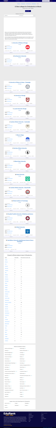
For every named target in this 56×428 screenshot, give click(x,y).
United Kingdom (43, 418)
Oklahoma (6, 293)
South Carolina (7, 298)
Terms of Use (45, 427)
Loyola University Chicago (19, 108)
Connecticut (7, 315)
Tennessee (6, 270)
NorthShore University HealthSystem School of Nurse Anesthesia (19, 241)
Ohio (5, 272)
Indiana (6, 259)
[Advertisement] (11, 25)
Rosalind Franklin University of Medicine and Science (19, 214)
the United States (9, 46)
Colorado (6, 319)
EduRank (32, 8)
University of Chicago (19, 95)
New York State (31, 415)
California (6, 340)
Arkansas (6, 276)
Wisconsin (6, 268)
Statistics (12, 52)
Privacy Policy (50, 427)
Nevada (6, 334)
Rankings (27, 52)
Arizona (6, 330)
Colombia (42, 417)
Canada (42, 414)
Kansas (6, 283)
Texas (6, 317)
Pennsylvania (7, 300)
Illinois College (20, 135)
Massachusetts (7, 321)
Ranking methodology (8, 425)
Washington (7, 338)
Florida (6, 325)
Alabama (6, 285)
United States (34, 3)
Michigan (6, 274)
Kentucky (6, 266)
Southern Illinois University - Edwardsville (19, 187)
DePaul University (20, 227)
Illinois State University (20, 161)
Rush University (19, 174)
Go (34, 15)
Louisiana (6, 304)
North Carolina (7, 291)
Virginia (6, 287)
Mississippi (6, 281)
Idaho (6, 332)
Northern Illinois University (20, 148)
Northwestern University (19, 56)
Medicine (18, 3)
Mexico (42, 415)
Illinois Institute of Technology (20, 200)
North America (28, 3)
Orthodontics (23, 3)
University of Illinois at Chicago (20, 42)
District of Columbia (8, 302)
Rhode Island (7, 323)
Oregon (6, 336)
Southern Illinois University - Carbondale (19, 121)
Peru (42, 421)
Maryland (6, 306)
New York (6, 308)
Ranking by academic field (20, 13)
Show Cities (28, 11)
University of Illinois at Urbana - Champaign (19, 82)
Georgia (6, 289)
